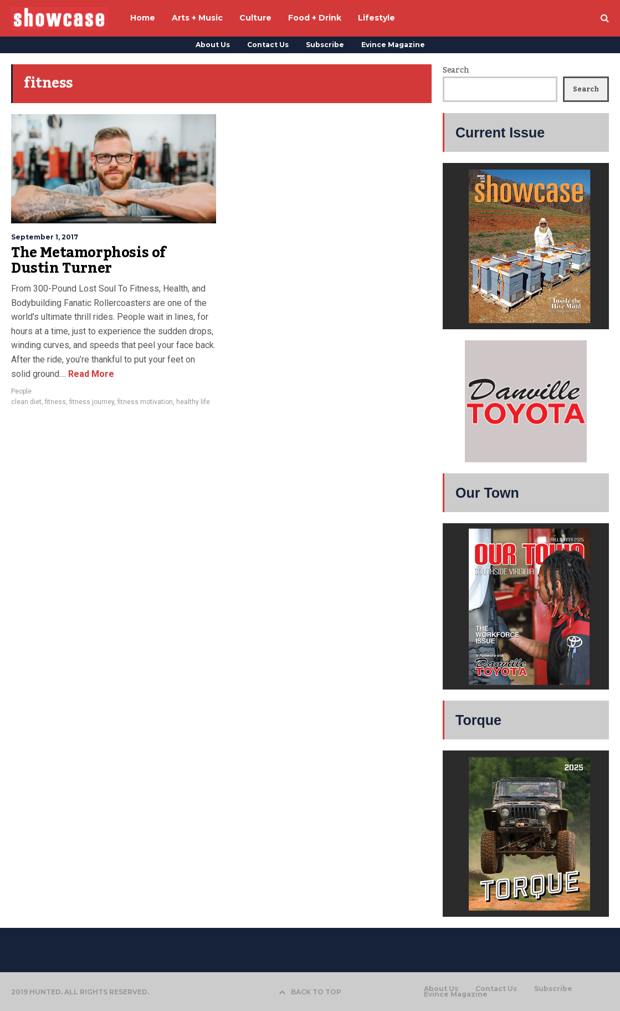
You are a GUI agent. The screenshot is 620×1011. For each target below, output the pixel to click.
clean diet (26, 402)
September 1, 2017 (44, 237)
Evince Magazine (393, 44)
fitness (55, 402)
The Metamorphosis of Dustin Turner (88, 260)
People (21, 391)
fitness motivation (145, 402)
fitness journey (91, 402)
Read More (90, 374)
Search (456, 70)
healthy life (193, 402)
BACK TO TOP (310, 992)
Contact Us (268, 44)
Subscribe (325, 44)
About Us (213, 44)
